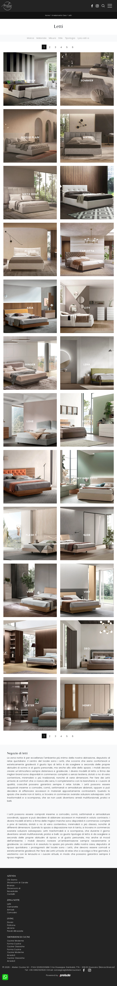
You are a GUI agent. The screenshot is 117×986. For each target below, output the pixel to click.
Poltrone (11, 925)
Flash (30, 535)
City (87, 307)
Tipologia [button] (70, 38)
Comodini (12, 912)
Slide (87, 535)
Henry (86, 705)
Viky (87, 591)
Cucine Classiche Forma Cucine (15, 948)
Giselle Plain (30, 137)
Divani (10, 922)
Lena (87, 364)
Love (30, 421)
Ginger (30, 364)
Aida (30, 307)
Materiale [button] (41, 38)
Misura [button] (52, 38)
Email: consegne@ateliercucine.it (64, 970)
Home (47, 15)
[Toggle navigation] (110, 6)
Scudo (87, 421)
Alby (30, 648)
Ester (30, 705)
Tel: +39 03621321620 (35, 970)
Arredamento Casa (59, 15)
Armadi (10, 909)
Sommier (87, 80)
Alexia (87, 194)
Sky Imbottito (87, 478)
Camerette (12, 906)
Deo (87, 648)
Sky (30, 478)
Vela (30, 591)
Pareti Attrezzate (15, 931)
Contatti (11, 894)
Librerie (10, 928)
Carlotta (87, 251)
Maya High (30, 194)
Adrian (30, 80)
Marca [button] (30, 38)
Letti (70, 15)
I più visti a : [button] (83, 38)
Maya (87, 137)
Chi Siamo (12, 879)
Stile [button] (60, 38)
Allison (30, 251)
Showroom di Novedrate (14, 890)
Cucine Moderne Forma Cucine (15, 942)
